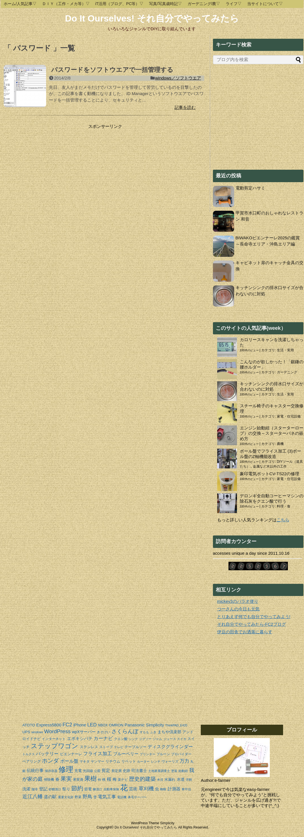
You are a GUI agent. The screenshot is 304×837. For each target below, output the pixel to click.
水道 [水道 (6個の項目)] (181, 779)
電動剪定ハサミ (250, 188)
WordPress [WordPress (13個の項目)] (57, 731)
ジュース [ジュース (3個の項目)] (169, 739)
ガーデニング (287, 372)
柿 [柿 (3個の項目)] (99, 779)
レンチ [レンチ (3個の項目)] (155, 761)
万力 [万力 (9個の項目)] (184, 761)
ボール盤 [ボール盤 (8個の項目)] (69, 761)
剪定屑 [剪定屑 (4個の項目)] (116, 771)
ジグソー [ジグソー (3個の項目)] (145, 739)
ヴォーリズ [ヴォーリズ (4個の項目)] (169, 761)
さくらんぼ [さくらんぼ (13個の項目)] (124, 731)
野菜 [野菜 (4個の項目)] (78, 797)
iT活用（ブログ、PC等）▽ (119, 3)
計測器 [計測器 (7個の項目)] (174, 788)
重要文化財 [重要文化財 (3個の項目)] (66, 797)
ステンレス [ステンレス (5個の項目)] (89, 747)
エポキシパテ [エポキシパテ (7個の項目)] (79, 738)
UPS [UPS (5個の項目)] (26, 732)
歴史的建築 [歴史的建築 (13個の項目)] (142, 779)
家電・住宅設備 (289, 416)
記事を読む (185, 107)
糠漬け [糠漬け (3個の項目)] (97, 789)
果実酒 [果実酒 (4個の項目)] (78, 780)
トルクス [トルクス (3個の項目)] (28, 754)
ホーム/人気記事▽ (20, 3)
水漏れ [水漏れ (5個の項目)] (169, 779)
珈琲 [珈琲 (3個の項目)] (34, 789)
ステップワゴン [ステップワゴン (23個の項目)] (54, 746)
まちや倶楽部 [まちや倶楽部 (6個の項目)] (169, 732)
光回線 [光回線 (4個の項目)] (88, 771)
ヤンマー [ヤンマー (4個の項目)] (97, 761)
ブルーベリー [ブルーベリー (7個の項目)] (126, 753)
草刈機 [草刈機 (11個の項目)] (146, 788)
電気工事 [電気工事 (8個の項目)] (107, 796)
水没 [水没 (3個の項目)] (160, 779)
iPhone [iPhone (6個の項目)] (79, 725)
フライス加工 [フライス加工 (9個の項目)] (97, 753)
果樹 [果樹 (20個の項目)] (90, 778)
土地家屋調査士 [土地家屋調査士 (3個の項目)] (159, 771)
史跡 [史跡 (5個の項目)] (126, 771)
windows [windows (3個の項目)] (37, 732)
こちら (283, 519)
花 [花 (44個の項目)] (124, 788)
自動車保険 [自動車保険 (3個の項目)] (111, 789)
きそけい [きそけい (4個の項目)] (103, 732)
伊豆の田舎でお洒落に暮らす (244, 631)
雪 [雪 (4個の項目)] (95, 797)
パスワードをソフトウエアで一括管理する (112, 69)
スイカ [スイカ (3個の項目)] (181, 739)
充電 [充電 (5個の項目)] (78, 771)
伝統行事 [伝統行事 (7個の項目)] (35, 770)
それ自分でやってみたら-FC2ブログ (251, 624)
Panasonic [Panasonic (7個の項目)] (135, 724)
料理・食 (283, 506)
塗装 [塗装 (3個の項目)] (174, 771)
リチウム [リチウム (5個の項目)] (112, 761)
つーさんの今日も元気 (238, 608)
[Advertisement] (51, 164)
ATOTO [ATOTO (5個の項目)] (28, 725)
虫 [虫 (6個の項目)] (157, 789)
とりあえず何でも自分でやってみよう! (253, 616)
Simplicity (167, 823)
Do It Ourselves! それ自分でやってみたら (152, 18)
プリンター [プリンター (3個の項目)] (147, 754)
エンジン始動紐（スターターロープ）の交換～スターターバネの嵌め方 (271, 433)
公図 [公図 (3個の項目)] (97, 771)
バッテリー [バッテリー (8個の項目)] (47, 753)
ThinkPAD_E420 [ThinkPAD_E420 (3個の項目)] (176, 725)
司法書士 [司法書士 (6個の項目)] (139, 770)
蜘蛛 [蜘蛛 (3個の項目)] (163, 789)
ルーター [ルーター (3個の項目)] (143, 761)
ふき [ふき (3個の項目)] (153, 732)
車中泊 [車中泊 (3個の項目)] (186, 789)
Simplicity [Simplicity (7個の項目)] (155, 724)
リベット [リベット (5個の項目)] (128, 761)
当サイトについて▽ (265, 3)
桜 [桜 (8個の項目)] (109, 779)
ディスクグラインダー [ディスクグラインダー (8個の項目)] (170, 746)
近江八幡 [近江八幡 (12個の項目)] (32, 796)
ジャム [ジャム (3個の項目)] (157, 739)
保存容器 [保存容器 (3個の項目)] (51, 771)
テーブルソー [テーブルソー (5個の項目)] (135, 747)
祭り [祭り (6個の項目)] (66, 789)
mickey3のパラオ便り (237, 601)
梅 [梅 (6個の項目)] (115, 779)
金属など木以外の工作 (270, 466)
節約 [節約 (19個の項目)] (77, 788)
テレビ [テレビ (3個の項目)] (118, 747)
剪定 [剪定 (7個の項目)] (106, 770)
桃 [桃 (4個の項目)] (103, 780)
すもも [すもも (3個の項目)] (144, 732)
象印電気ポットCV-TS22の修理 (269, 473)
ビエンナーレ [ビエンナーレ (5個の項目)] (71, 754)
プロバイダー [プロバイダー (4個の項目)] (181, 754)
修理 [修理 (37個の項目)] (66, 769)
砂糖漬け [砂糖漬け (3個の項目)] (55, 789)
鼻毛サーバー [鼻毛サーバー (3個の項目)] (137, 797)
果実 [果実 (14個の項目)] (66, 779)
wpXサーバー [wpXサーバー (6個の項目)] (84, 732)
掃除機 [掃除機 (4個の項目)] (49, 780)
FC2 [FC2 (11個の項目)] (67, 725)
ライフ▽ (234, 3)
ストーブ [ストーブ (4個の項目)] (106, 747)
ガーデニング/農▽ (203, 3)
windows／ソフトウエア (178, 78)
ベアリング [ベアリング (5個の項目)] (31, 761)
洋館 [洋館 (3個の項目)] (189, 779)
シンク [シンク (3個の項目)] (133, 739)
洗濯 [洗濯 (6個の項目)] (26, 789)
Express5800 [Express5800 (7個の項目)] (48, 724)
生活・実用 (285, 350)
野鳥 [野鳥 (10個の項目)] (87, 796)
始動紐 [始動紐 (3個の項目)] (183, 771)
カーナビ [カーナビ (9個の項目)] (103, 738)
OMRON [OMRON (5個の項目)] (116, 725)
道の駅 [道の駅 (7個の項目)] (50, 796)
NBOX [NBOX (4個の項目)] (103, 725)
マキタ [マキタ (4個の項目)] (84, 761)
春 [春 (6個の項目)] (57, 779)
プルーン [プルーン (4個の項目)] (163, 754)
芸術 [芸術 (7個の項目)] (133, 788)
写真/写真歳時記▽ (165, 3)
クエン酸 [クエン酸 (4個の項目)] (121, 739)
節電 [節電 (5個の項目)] (88, 789)
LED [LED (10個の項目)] (92, 725)
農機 (280, 444)
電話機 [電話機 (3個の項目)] (121, 797)
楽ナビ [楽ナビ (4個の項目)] (123, 780)
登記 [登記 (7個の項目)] (43, 788)
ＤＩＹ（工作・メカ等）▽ (66, 3)
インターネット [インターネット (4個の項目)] (54, 739)
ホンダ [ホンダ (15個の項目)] (50, 761)
